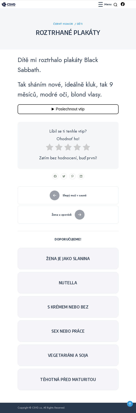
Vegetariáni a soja (68, 355)
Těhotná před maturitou (68, 379)
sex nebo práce (68, 331)
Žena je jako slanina (68, 258)
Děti (80, 24)
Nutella (68, 282)
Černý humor (63, 24)
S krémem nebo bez (68, 306)
